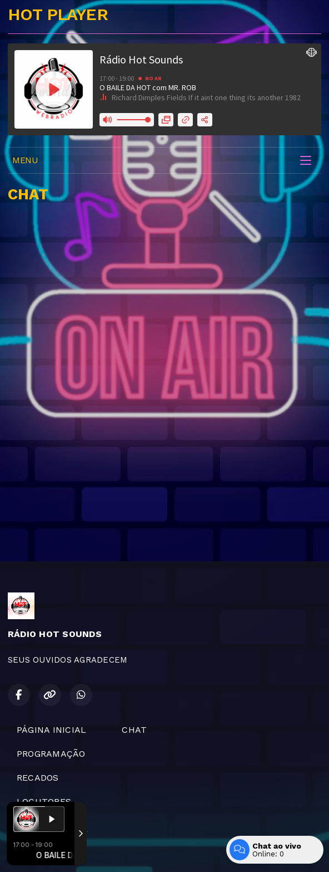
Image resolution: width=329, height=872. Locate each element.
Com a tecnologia (46, 851)
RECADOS (38, 777)
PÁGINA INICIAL (51, 729)
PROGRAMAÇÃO (51, 753)
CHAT (134, 729)
